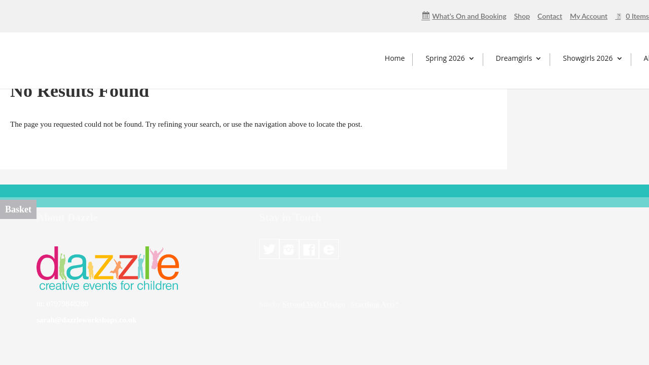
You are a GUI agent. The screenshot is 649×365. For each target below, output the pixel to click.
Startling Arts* (374, 304)
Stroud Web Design (313, 304)
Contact (549, 16)
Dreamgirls (514, 58)
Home (395, 58)
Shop (522, 16)
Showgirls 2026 (587, 58)
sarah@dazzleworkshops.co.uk (86, 320)
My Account (588, 16)
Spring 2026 (444, 58)
